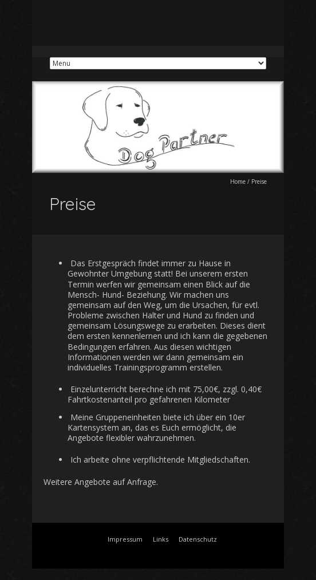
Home (238, 181)
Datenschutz (198, 539)
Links (160, 539)
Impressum (125, 539)
